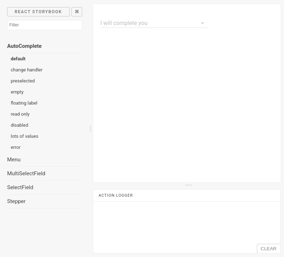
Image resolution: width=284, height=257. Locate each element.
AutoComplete (24, 46)
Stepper (16, 201)
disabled (19, 125)
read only (20, 114)
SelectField (20, 187)
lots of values (24, 136)
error (15, 147)
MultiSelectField (26, 173)
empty (17, 92)
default (18, 58)
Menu (14, 159)
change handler (27, 69)
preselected (23, 81)
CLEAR (268, 248)
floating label (24, 103)
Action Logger (116, 195)
